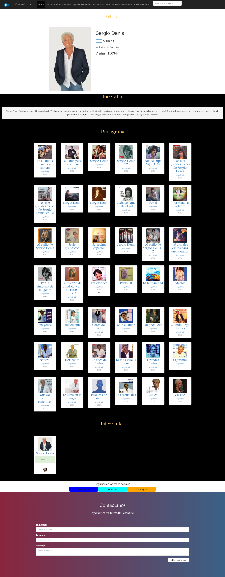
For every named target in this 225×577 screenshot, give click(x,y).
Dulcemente (72, 325)
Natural (45, 360)
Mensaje (40, 546)
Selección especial (99, 246)
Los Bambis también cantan (45, 164)
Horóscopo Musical (123, 4)
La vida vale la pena (126, 362)
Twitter (112, 489)
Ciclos (153, 395)
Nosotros (110, 4)
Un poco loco (153, 325)
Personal (126, 283)
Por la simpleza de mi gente (45, 286)
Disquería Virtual (88, 4)
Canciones (66, 4)
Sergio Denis (45, 172)
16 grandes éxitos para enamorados (180, 248)
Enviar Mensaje (178, 560)
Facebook (83, 489)
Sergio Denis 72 (126, 163)
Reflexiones (99, 283)
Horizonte (72, 360)
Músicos (57, 4)
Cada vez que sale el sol (126, 205)
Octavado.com (23, 4)
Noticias (100, 4)
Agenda (76, 4)
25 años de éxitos (99, 362)
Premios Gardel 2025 (143, 4)
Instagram (141, 489)
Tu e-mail (41, 535)
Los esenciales (126, 395)
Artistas (41, 4)
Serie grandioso (72, 246)
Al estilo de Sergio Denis (45, 246)
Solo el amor (126, 325)
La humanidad (153, 283)
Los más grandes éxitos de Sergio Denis (180, 166)
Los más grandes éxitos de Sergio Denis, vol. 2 (45, 208)
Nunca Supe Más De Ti (153, 163)
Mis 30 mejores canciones (45, 398)
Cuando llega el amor (180, 327)
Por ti (153, 203)
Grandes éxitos (153, 362)
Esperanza (180, 360)
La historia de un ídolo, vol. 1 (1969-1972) (72, 288)
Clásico (180, 395)
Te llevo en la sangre (72, 397)
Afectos (180, 283)
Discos (49, 4)
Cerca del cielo (99, 327)
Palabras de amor (99, 397)
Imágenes (45, 325)
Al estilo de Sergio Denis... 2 (153, 248)
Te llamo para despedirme (72, 163)
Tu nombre (41, 525)
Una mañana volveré (180, 205)
